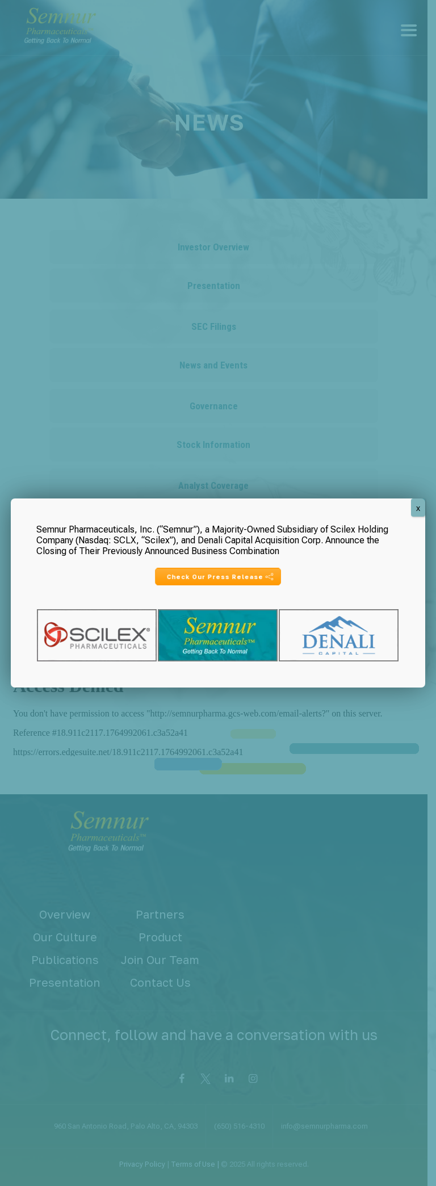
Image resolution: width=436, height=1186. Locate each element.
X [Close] (418, 509)
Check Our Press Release (220, 576)
